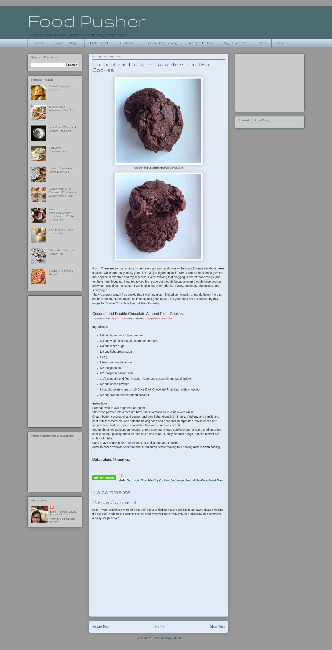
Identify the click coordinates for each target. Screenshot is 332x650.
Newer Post (100, 627)
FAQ (262, 43)
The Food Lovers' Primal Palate (159, 318)
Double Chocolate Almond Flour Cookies (132, 303)
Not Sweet (99, 43)
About (282, 43)
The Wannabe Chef (115, 318)
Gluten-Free (200, 480)
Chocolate (133, 480)
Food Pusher (87, 20)
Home (38, 43)
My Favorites (235, 43)
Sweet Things (67, 43)
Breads (126, 43)
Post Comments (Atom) (167, 638)
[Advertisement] (55, 360)
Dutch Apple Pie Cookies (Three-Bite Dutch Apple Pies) (62, 192)
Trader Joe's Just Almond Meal (162, 378)
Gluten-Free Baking (161, 43)
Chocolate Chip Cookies (154, 480)
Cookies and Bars (181, 480)
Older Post (217, 627)
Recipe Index (200, 43)
